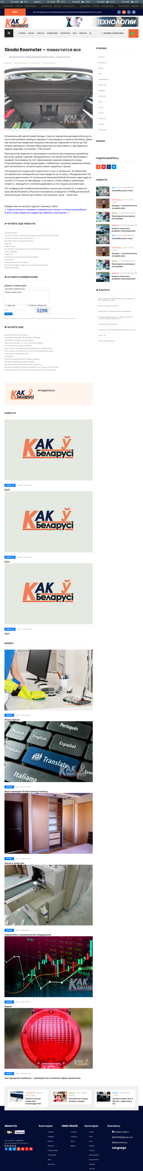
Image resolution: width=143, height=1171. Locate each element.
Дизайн (101, 124)
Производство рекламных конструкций (123, 217)
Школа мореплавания (106, 341)
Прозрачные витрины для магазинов (18, 340)
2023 (6, 633)
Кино (100, 74)
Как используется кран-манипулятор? (19, 238)
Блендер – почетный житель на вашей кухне (124, 206)
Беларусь (83, 33)
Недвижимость (104, 79)
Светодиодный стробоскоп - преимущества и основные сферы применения (42, 1078)
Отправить (8, 314)
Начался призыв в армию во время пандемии (22, 359)
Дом (100, 102)
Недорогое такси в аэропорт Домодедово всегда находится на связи (31, 236)
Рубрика (22, 33)
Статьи (91, 1150)
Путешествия (52, 33)
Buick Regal (8, 260)
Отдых (91, 1132)
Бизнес (31, 33)
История (101, 57)
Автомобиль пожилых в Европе (16, 262)
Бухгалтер (102, 118)
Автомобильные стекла (122, 190)
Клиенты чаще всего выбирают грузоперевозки (123, 229)
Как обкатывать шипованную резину (18, 241)
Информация (32, 57)
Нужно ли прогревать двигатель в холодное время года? (26, 265)
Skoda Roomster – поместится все (55, 57)
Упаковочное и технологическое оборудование (27, 934)
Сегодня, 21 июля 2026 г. (114, 33)
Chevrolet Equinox (11, 233)
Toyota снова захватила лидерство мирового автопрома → (36, 212)
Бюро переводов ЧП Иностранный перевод (26, 791)
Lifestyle (74, 1132)
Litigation (74, 1137)
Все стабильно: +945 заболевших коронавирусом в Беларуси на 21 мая (116, 299)
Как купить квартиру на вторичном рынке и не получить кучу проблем (31, 367)
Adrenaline (8, 63)
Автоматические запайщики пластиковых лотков (116, 330)
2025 (7, 489)
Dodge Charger (9, 246)
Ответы (101, 113)
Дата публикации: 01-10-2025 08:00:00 (28, 63)
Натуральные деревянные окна (16, 354)
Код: (6, 310)
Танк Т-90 (102, 335)
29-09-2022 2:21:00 (127, 213)
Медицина (102, 62)
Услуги (100, 107)
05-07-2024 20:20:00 (25, 485)
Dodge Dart (8, 254)
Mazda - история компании (108, 306)
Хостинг (92, 1169)
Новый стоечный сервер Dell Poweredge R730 (33, 1101)
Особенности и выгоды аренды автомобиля (21, 257)
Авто (75, 33)
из (19, 1140)
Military (73, 1146)
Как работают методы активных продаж (78, 1099)
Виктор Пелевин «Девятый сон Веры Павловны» (23, 364)
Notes (73, 1141)
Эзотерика (102, 130)
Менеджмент (94, 1155)
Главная (14, 57)
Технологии (65, 33)
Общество (102, 96)
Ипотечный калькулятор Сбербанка (18, 346)
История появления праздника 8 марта (19, 362)
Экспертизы (9, 356)
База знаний (93, 1159)
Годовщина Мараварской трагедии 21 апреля (22, 338)
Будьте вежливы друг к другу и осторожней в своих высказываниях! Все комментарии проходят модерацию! (40, 318)
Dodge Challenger (10, 252)
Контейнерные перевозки (108, 324)
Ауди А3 (7, 244)
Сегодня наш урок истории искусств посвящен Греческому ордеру (30, 370)
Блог (91, 1141)
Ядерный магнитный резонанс (16, 335)
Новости (40, 33)
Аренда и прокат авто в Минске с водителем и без (123, 1101)
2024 (7, 561)
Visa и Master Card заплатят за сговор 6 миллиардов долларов (28, 351)
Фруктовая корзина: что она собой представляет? (24, 343)
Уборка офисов (12, 719)
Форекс (8, 1006)
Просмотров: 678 (49, 63)
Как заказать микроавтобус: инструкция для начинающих (27, 249)
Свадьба (101, 90)
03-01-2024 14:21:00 (25, 557)
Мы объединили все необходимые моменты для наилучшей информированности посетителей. (68, 12)
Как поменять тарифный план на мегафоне (114, 311)
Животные (102, 85)
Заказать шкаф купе (14, 863)
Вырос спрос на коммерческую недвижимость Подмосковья (28, 348)
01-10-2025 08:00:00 (25, 629)
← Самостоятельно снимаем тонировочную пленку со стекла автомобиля (44, 209)
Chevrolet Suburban (11, 268)
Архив (100, 68)
